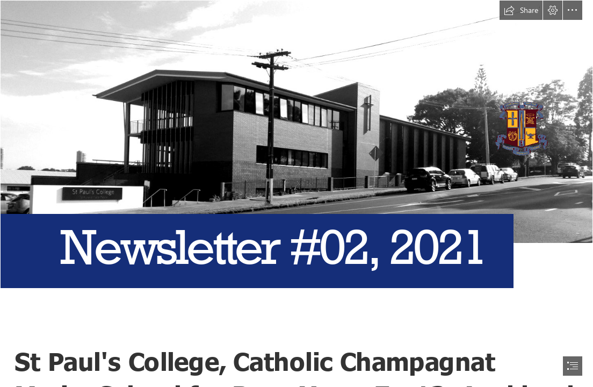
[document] (296, 193)
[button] (521, 10)
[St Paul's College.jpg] (296, 165)
